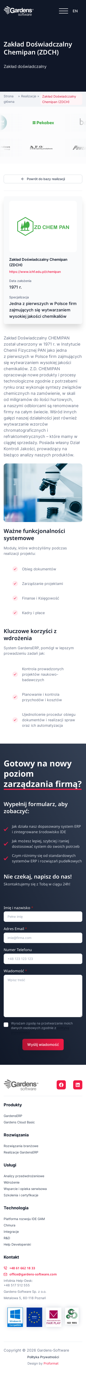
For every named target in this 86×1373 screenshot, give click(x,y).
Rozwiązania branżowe (21, 1146)
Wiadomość (15, 971)
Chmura (9, 1225)
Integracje (11, 1231)
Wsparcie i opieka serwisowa (25, 1189)
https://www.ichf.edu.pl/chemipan (35, 272)
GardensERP (13, 1116)
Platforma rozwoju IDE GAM (24, 1219)
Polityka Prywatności (43, 1357)
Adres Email (15, 928)
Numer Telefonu (18, 949)
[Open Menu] (63, 11)
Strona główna (9, 98)
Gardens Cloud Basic (19, 1122)
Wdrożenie (11, 1182)
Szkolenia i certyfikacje (21, 1195)
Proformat (51, 1363)
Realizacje (28, 96)
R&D (7, 1238)
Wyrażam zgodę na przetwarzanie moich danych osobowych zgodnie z (42, 1027)
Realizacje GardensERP (21, 1152)
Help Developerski (17, 1244)
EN (75, 11)
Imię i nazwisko (18, 907)
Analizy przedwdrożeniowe (24, 1176)
